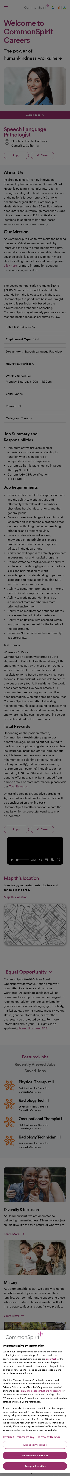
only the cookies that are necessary (41, 1390)
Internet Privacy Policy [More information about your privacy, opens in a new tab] (18, 1437)
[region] (35, 1401)
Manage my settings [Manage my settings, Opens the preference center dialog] (34, 1444)
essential (51, 1358)
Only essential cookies (35, 1455)
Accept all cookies (35, 1466)
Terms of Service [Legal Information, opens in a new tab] (49, 1437)
